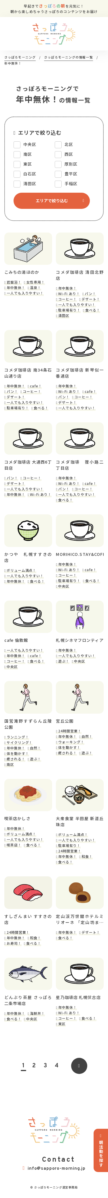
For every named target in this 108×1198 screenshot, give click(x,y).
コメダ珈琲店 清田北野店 (80, 275)
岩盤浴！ (14, 282)
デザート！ (91, 299)
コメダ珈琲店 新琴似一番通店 (80, 373)
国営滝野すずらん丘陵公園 (28, 724)
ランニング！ (18, 736)
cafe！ (36, 385)
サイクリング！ (20, 742)
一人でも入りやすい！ (25, 292)
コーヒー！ (67, 299)
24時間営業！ (70, 730)
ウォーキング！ (71, 741)
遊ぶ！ (63, 661)
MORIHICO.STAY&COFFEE (80, 554)
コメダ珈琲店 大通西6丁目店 (28, 465)
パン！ (90, 293)
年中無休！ (16, 287)
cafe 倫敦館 (16, 640)
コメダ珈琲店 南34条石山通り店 (28, 373)
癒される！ (16, 758)
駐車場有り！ (69, 310)
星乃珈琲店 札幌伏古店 (78, 997)
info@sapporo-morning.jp (54, 1168)
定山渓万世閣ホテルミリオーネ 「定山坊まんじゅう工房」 (80, 919)
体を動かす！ (18, 753)
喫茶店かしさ (17, 818)
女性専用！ (35, 282)
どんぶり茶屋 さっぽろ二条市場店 (28, 1000)
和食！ (87, 856)
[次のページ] (79, 1066)
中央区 (63, 586)
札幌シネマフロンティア (79, 640)
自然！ (35, 747)
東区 (62, 1023)
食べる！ (92, 310)
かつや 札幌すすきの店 (28, 557)
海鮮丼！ (37, 1013)
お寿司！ (14, 943)
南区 (10, 764)
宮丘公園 (64, 721)
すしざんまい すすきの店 (28, 919)
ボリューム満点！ (22, 570)
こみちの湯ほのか (21, 272)
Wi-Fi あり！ (69, 293)
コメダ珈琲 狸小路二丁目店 (80, 465)
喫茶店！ (14, 844)
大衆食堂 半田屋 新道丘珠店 (80, 821)
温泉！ (35, 287)
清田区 (63, 315)
